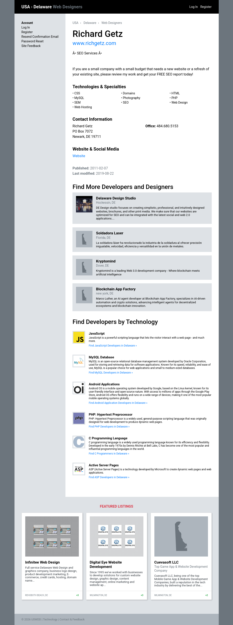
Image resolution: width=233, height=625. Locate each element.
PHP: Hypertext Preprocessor (110, 415)
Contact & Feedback (72, 619)
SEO (126, 102)
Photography (131, 98)
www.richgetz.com (94, 43)
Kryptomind (106, 261)
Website (78, 156)
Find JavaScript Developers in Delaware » (113, 345)
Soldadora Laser (109, 233)
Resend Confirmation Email (40, 36)
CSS (77, 93)
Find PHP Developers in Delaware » (109, 426)
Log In (193, 7)
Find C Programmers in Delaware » (109, 453)
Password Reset (33, 41)
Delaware (57, 6)
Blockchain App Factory (115, 289)
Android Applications (104, 384)
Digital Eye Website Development (106, 564)
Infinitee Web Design (42, 562)
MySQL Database (101, 357)
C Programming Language (108, 438)
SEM (77, 102)
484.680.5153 (167, 126)
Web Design (180, 102)
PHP (175, 98)
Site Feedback (31, 46)
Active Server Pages (104, 465)
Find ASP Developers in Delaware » (109, 477)
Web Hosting (83, 107)
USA (26, 6)
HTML (176, 93)
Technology (50, 619)
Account (27, 23)
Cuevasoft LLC (166, 562)
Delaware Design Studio (116, 198)
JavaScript (97, 334)
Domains (129, 93)
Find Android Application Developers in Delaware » (118, 402)
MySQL (79, 98)
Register (205, 7)
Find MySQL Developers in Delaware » (111, 372)
